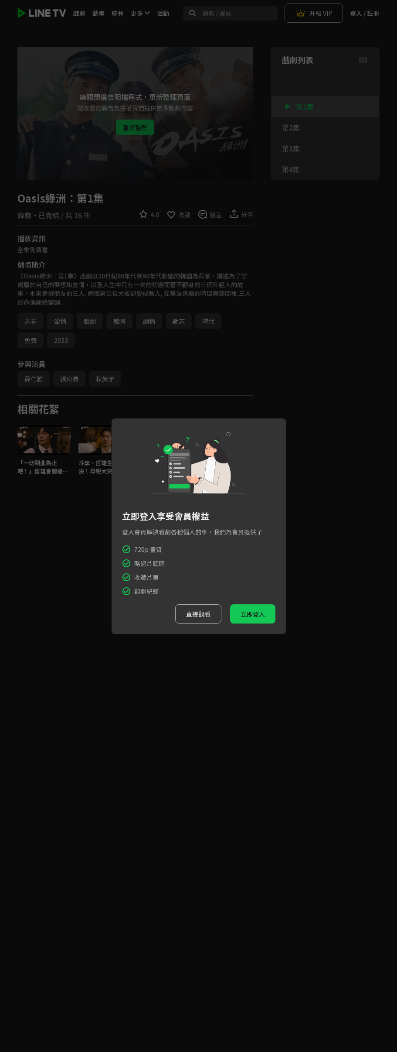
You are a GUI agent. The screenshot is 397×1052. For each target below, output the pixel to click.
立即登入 (253, 614)
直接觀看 (198, 614)
